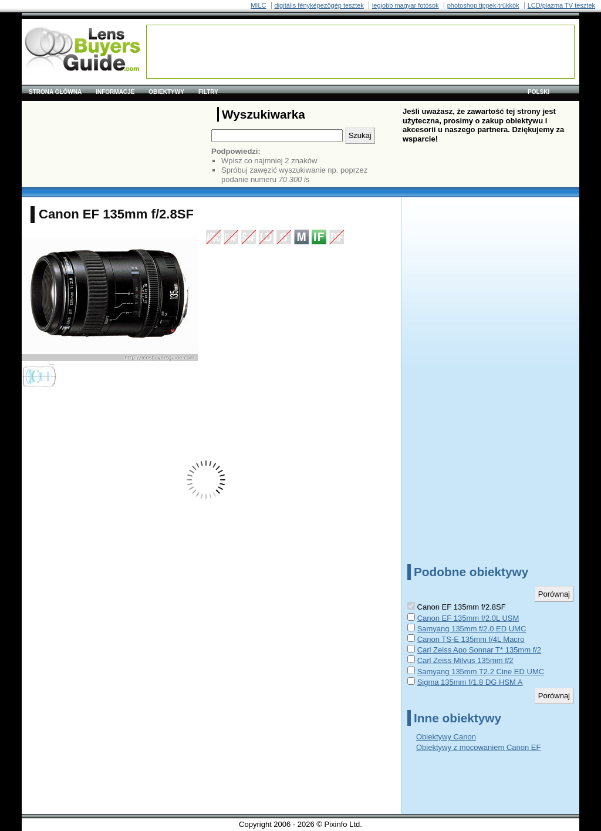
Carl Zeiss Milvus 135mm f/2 (465, 660)
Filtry (208, 92)
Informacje (115, 92)
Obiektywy (166, 92)
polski (538, 92)
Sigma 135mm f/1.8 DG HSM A (470, 682)
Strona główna (55, 92)
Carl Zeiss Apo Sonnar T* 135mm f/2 (479, 649)
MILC (258, 5)
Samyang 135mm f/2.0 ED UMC (471, 628)
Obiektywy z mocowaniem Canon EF (478, 747)
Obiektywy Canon (446, 736)
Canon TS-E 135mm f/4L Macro (471, 639)
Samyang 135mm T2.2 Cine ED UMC (481, 671)
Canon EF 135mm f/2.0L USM (468, 618)
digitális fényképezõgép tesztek (319, 5)
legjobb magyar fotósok (405, 5)
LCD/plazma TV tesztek (561, 5)
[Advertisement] (360, 51)
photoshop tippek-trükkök (483, 5)
